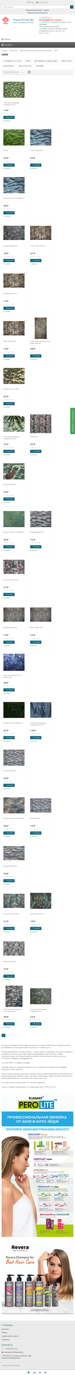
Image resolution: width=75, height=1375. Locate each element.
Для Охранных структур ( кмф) (45, 61)
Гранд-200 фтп (8, 66)
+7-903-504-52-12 (45, 18)
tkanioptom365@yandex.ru (13, 1352)
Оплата (4, 1332)
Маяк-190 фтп (66, 61)
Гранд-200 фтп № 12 (10, 294)
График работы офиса (10, 1336)
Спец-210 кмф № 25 (9, 771)
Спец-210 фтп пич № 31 (11, 580)
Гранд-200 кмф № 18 (10, 246)
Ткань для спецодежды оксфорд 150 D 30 (11, 104)
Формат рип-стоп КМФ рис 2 (13, 723)
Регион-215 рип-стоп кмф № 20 (13, 198)
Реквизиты (6, 1340)
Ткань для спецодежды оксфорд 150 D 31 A (11, 438)
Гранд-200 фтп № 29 (10, 627)
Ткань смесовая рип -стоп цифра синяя (12, 676)
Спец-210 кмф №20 (36, 150)
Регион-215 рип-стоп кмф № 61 (13, 532)
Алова (28, 61)
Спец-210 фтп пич (25, 66)
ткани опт (12, 1067)
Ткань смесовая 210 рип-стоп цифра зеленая (40, 342)
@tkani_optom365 (53, 26)
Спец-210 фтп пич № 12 (38, 246)
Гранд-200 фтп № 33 (37, 914)
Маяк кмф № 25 (35, 818)
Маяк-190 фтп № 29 (36, 627)
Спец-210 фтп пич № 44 (11, 914)
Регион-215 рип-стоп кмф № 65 (13, 818)
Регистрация (41, 2)
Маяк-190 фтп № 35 (9, 961)
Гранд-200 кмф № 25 (10, 866)
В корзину (8, 117)
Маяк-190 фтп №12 (9, 341)
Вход (31, 2)
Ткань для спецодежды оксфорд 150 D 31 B (38, 724)
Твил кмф (39, 66)
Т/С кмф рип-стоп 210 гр (12, 61)
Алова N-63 (34, 437)
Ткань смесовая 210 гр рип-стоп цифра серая (12, 1010)
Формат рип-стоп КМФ (11, 389)
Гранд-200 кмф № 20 (37, 532)
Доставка (5, 1329)
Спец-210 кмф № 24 (9, 484)
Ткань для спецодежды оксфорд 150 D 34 (38, 1010)
